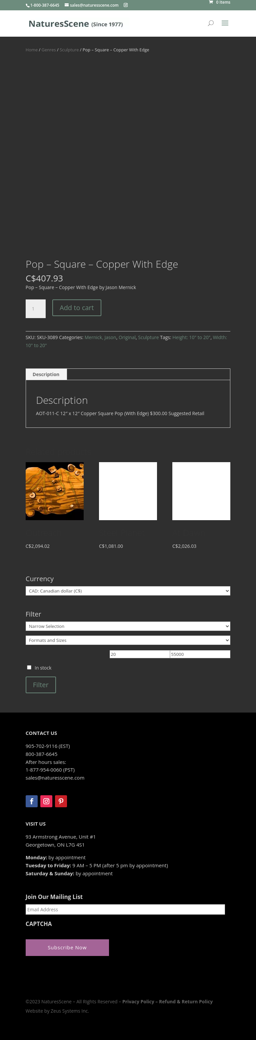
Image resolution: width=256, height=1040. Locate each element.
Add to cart (77, 307)
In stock (43, 668)
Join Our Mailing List (54, 897)
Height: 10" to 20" (191, 337)
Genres (49, 50)
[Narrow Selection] (128, 626)
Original (127, 337)
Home (32, 50)
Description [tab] (46, 374)
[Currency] (128, 591)
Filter (41, 684)
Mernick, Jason (100, 337)
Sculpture (69, 50)
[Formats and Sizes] (128, 640)
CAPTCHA (39, 924)
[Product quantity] (36, 308)
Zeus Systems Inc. (70, 1011)
